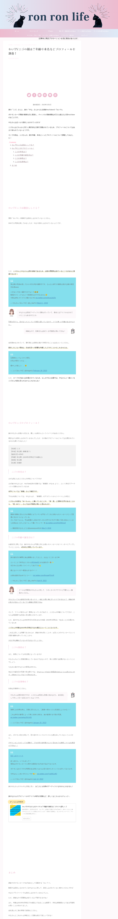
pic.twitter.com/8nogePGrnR (43, 572)
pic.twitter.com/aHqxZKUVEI (20, 714)
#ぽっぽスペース (16, 751)
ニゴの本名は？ (20, 151)
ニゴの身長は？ (20, 157)
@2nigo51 (35, 559)
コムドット (84, 35)
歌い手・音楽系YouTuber (67, 31)
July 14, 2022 (38, 774)
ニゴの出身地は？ (21, 161)
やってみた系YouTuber (101, 31)
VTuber (50, 31)
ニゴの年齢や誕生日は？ (23, 154)
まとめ (14, 164)
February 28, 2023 (39, 369)
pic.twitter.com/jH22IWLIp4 (55, 521)
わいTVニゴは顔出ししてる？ (22, 145)
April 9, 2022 (41, 577)
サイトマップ (34, 31)
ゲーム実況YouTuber (84, 31)
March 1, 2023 (42, 301)
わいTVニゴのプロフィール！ (22, 148)
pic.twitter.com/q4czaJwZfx (45, 296)
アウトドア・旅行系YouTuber (67, 35)
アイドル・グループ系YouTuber (34, 35)
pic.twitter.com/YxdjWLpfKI (46, 769)
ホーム (17, 31)
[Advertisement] (42, 75)
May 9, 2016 (46, 526)
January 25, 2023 (39, 719)
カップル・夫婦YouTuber (50, 35)
